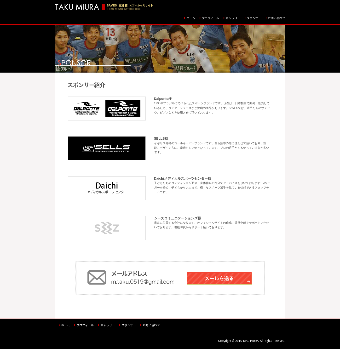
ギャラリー (233, 18)
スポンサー (254, 18)
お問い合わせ (276, 18)
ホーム (190, 18)
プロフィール (210, 18)
